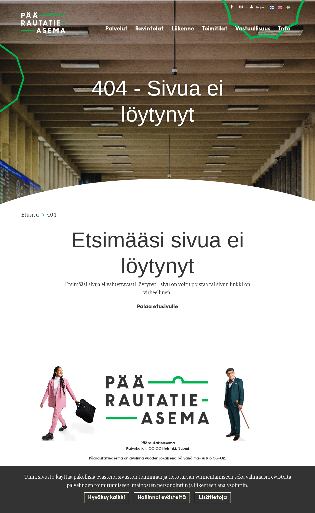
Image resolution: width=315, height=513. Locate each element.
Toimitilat (214, 29)
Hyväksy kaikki (106, 497)
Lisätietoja (213, 497)
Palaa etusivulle (157, 307)
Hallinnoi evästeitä (162, 497)
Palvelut (116, 29)
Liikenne (182, 29)
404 (51, 215)
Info (284, 29)
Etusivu (30, 215)
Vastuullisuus (252, 29)
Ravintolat (149, 29)
